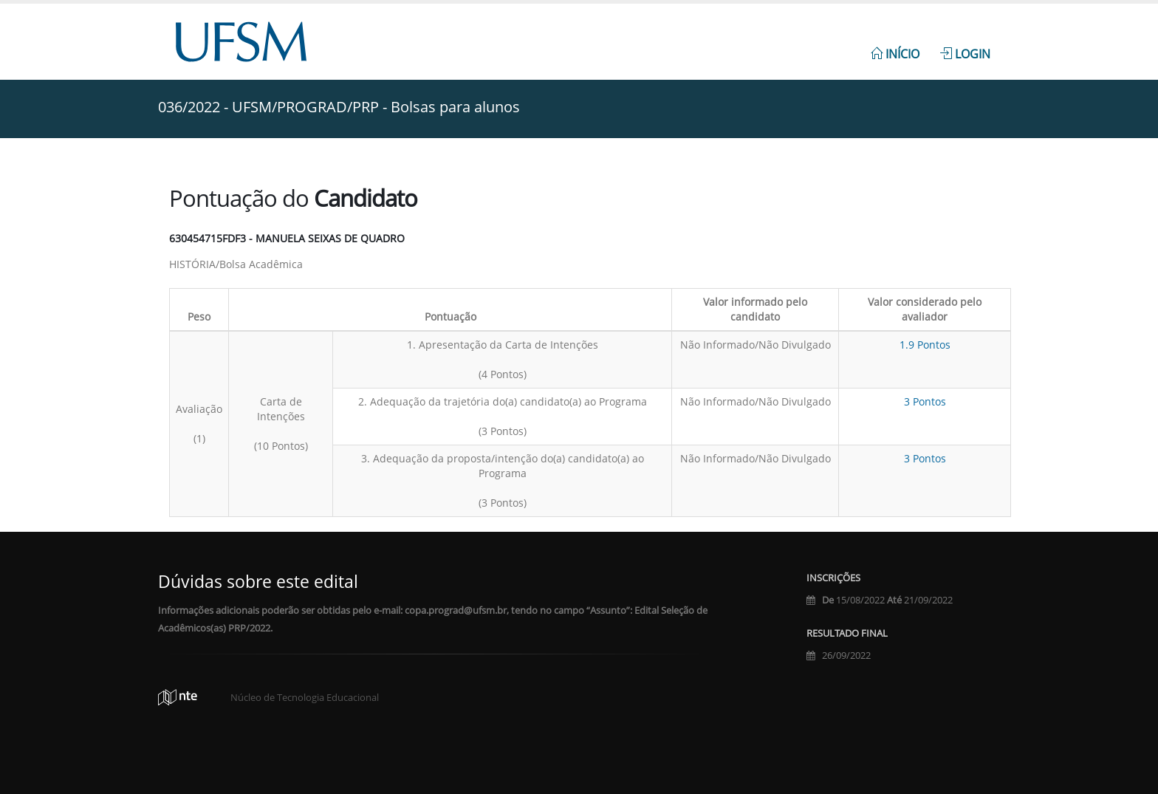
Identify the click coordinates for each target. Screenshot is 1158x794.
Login (965, 54)
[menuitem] (895, 46)
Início (895, 54)
